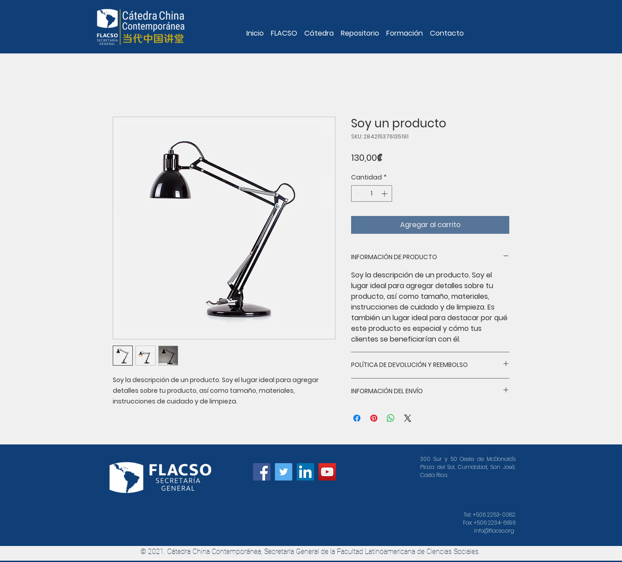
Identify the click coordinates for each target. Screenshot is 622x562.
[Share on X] (407, 418)
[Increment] (385, 193)
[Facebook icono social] (261, 472)
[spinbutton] (372, 193)
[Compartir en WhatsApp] (390, 418)
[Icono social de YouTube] (327, 472)
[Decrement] (358, 193)
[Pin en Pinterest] (373, 418)
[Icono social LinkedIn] (305, 472)
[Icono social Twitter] (283, 472)
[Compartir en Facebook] (357, 418)
